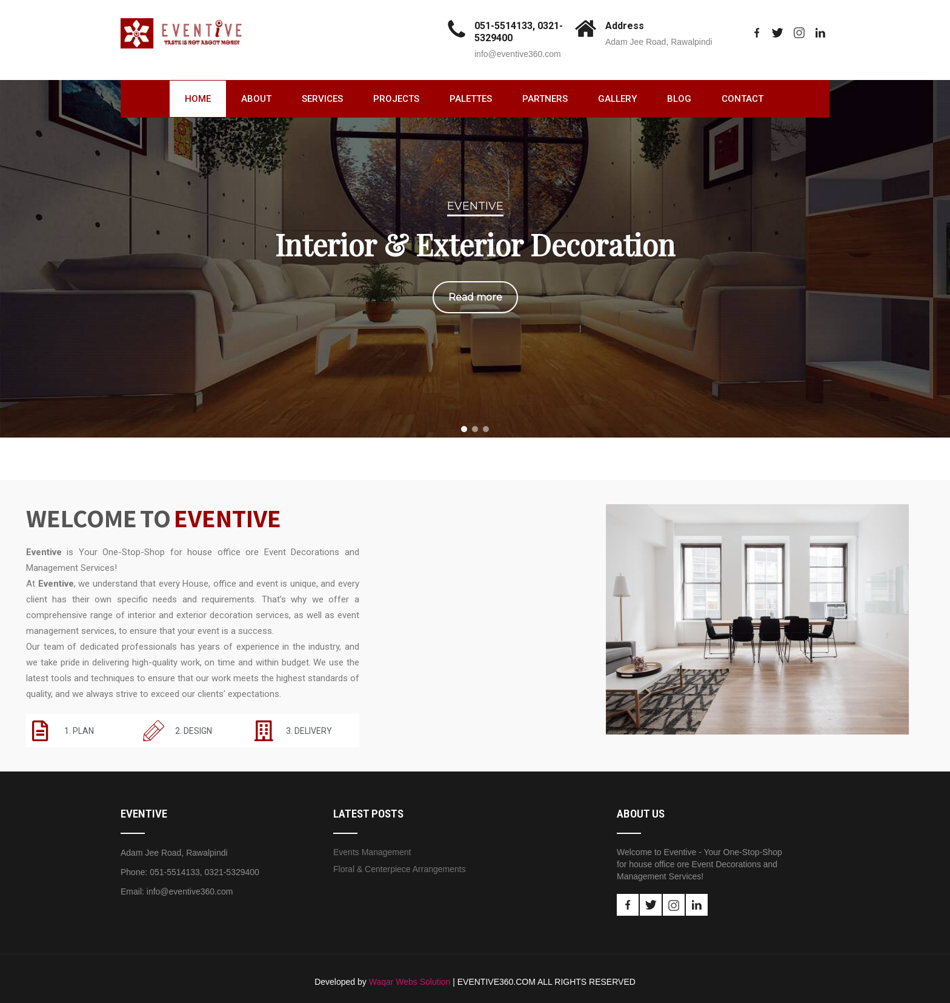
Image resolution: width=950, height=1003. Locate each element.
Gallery (617, 98)
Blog (679, 98)
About (256, 98)
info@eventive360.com (517, 54)
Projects (396, 98)
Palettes (471, 98)
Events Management (372, 852)
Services (322, 98)
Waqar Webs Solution (410, 982)
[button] (464, 429)
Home (198, 98)
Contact (742, 98)
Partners (545, 98)
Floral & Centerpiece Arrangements (399, 869)
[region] (475, 256)
